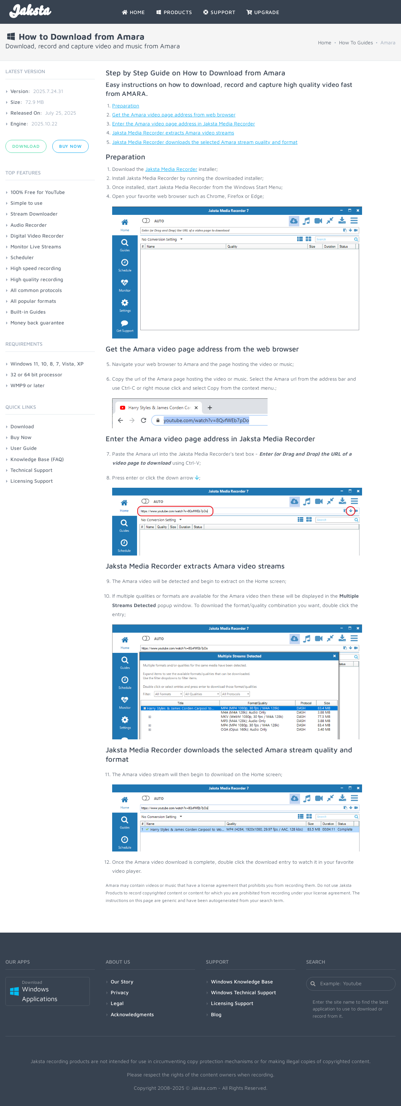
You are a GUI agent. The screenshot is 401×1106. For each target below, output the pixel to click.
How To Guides (356, 42)
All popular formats (33, 301)
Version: (20, 91)
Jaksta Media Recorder (171, 169)
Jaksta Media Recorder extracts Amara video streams (173, 132)
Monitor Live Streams (35, 246)
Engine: (19, 123)
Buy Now (70, 146)
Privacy (120, 992)
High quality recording (36, 279)
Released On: (26, 113)
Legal (117, 1003)
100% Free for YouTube (37, 192)
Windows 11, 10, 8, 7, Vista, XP (47, 363)
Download (26, 146)
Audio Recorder (28, 225)
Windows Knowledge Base (242, 981)
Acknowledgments (132, 1014)
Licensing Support (31, 481)
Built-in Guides (28, 312)
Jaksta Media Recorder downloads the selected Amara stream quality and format (205, 142)
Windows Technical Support (243, 992)
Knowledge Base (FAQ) (37, 459)
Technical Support (31, 470)
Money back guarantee (37, 322)
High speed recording (35, 268)
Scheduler (22, 257)
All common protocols (36, 290)
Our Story (122, 981)
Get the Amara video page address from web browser (173, 114)
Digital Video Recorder (37, 236)
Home (324, 42)
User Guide (23, 448)
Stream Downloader (34, 214)
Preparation (125, 105)
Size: (16, 102)
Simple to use (26, 203)
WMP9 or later (27, 385)
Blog (216, 1014)
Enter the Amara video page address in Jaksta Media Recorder (183, 123)
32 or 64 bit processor (36, 374)
